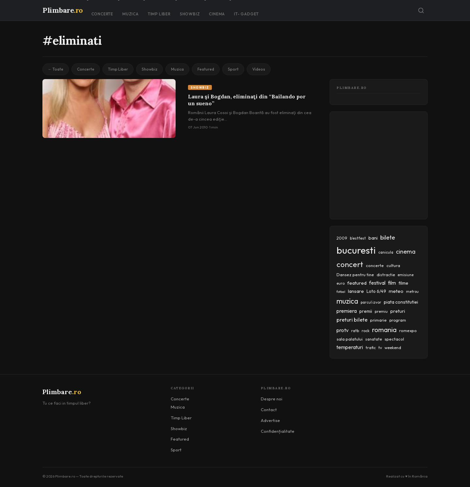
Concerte (102, 13)
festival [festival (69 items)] (377, 282)
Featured (205, 69)
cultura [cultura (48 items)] (393, 265)
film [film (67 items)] (392, 283)
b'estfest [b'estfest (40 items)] (358, 238)
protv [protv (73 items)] (343, 330)
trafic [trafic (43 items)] (371, 347)
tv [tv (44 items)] (380, 347)
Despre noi (271, 398)
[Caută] (421, 10)
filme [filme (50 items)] (403, 283)
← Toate (55, 69)
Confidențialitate (277, 431)
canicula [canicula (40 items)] (385, 252)
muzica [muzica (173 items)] (347, 301)
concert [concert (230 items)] (350, 264)
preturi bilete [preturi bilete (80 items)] (352, 319)
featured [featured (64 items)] (357, 283)
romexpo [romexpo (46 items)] (408, 330)
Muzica (130, 13)
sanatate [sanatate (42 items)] (373, 339)
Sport (233, 69)
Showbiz (190, 13)
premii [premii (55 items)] (365, 311)
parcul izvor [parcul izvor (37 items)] (371, 302)
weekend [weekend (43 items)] (392, 347)
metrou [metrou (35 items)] (412, 291)
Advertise (270, 420)
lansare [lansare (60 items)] (356, 291)
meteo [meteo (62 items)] (396, 291)
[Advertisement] (403, 164)
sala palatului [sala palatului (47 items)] (350, 339)
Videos (258, 69)
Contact (269, 409)
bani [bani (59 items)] (373, 238)
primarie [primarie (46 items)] (378, 320)
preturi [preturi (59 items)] (397, 311)
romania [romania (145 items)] (384, 330)
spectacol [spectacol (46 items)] (394, 339)
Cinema (217, 13)
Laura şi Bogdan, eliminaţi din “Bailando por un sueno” (247, 100)
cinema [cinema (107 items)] (405, 251)
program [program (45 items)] (397, 320)
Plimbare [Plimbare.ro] (62, 10)
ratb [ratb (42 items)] (355, 330)
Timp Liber (159, 13)
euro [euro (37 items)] (341, 283)
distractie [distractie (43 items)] (386, 274)
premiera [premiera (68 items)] (347, 311)
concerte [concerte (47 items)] (375, 265)
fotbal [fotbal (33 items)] (341, 291)
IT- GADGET (246, 13)
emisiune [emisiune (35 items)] (406, 275)
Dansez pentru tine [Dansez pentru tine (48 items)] (355, 274)
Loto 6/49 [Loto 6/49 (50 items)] (376, 291)
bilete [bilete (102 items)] (387, 237)
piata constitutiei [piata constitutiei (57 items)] (401, 302)
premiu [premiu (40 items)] (381, 311)
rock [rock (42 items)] (365, 330)
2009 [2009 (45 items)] (342, 238)
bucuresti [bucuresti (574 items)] (356, 250)
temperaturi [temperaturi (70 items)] (350, 347)
